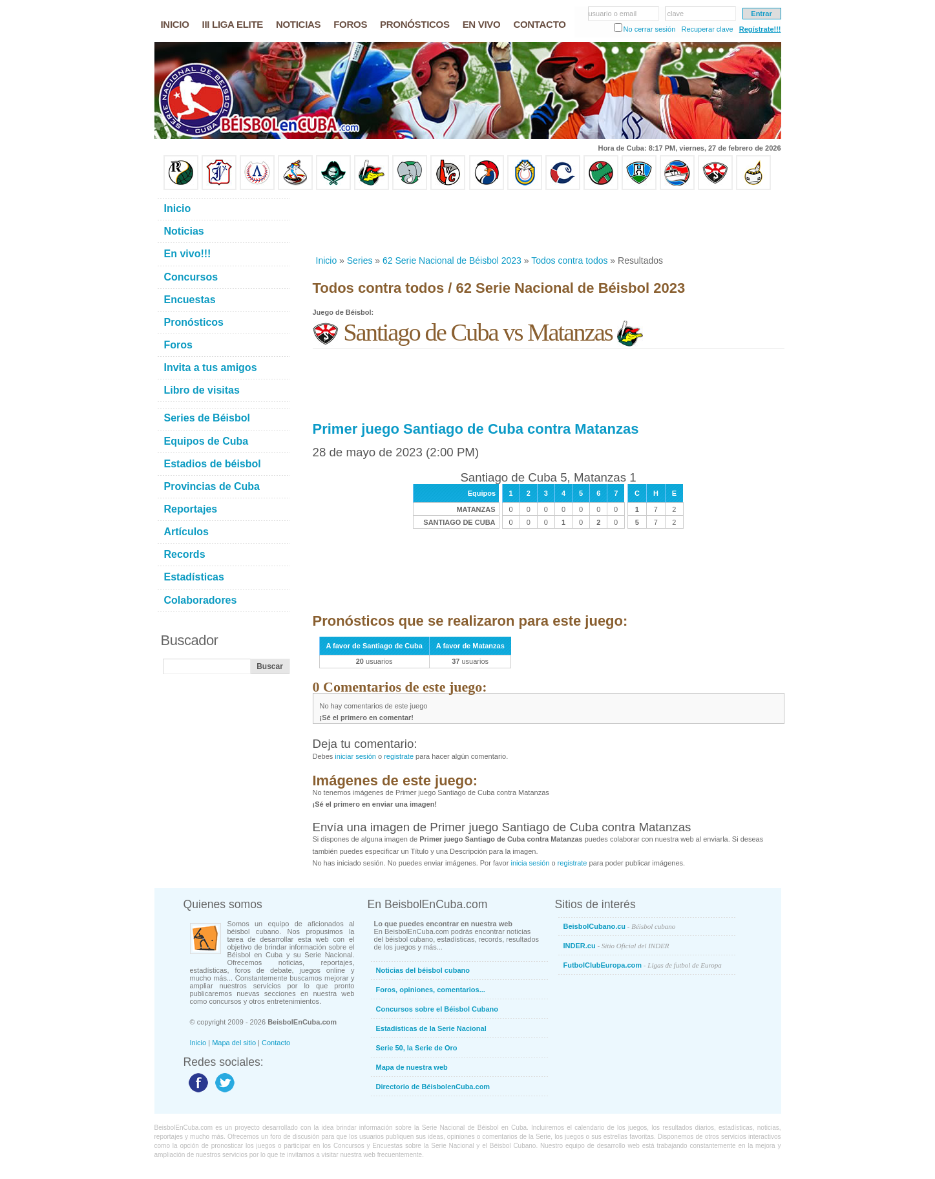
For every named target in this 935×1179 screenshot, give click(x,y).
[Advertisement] (548, 222)
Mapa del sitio (234, 1042)
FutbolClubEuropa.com (642, 965)
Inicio (326, 260)
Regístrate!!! (760, 29)
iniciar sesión (355, 756)
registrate (399, 756)
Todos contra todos (569, 260)
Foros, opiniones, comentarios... (430, 989)
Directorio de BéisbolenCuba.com (433, 1086)
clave (675, 13)
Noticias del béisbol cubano (423, 970)
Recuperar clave (707, 29)
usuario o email (613, 13)
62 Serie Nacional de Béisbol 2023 (452, 260)
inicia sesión (529, 863)
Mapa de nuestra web (412, 1067)
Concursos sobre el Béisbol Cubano (437, 1009)
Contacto (276, 1042)
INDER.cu (616, 946)
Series (360, 260)
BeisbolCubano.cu (619, 926)
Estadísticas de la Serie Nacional (431, 1028)
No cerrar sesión (650, 29)
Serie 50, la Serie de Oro (416, 1048)
